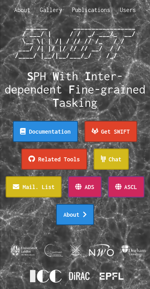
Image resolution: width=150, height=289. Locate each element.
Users (128, 9)
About (22, 9)
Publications (91, 9)
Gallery (51, 9)
